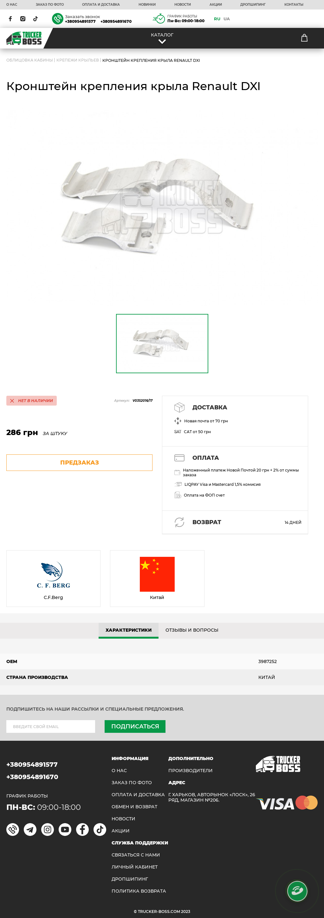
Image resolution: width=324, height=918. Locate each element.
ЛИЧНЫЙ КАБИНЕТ (135, 867)
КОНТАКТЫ (293, 5)
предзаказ (79, 462)
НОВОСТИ (182, 5)
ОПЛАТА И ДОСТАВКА (101, 5)
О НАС (11, 5)
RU (217, 18)
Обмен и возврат (134, 807)
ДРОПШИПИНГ (253, 5)
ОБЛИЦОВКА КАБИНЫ (29, 60)
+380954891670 (116, 21)
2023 (185, 911)
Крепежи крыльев (77, 60)
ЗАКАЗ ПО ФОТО (50, 5)
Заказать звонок (82, 16)
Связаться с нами (136, 855)
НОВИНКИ (147, 5)
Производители (190, 770)
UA (227, 18)
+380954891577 (80, 21)
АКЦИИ (216, 5)
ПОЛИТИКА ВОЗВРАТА (139, 891)
